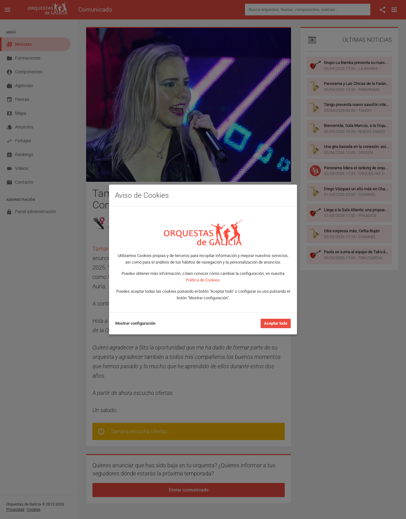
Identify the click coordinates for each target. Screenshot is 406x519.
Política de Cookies (203, 280)
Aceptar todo (275, 323)
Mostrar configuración (135, 323)
